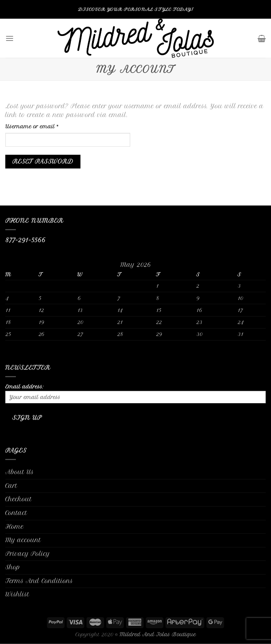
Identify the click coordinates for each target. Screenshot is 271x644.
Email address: (135, 393)
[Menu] (9, 38)
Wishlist (17, 594)
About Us (19, 472)
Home (14, 526)
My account (23, 540)
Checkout (18, 499)
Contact (16, 512)
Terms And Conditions (39, 580)
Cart (11, 485)
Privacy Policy (27, 553)
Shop (12, 567)
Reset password (43, 161)
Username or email (43, 126)
